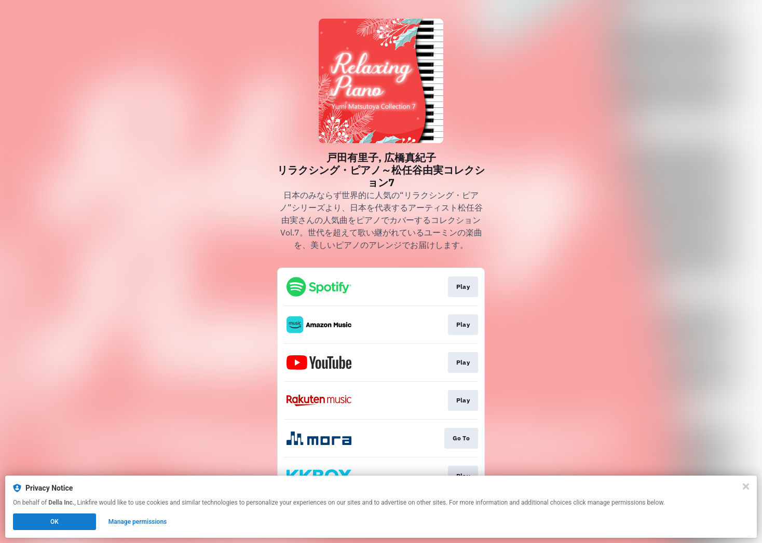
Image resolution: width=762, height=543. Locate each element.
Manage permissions (137, 521)
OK (54, 521)
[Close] (746, 486)
